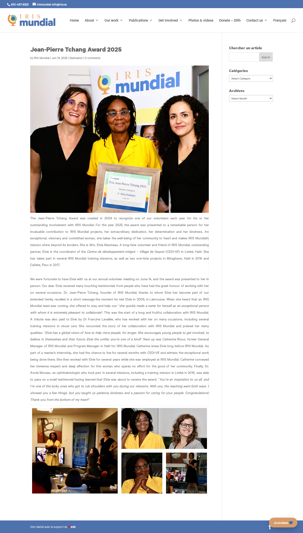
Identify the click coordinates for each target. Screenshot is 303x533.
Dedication (76, 58)
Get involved (168, 21)
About (89, 21)
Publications (138, 21)
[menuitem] (279, 25)
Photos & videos (200, 21)
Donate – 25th (229, 21)
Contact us (254, 21)
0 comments (92, 58)
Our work (111, 21)
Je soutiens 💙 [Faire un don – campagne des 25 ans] (283, 522)
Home (74, 21)
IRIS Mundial (42, 58)
